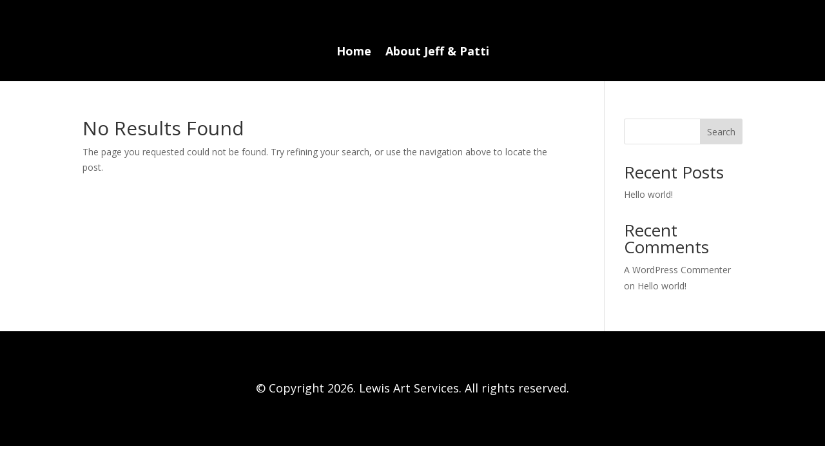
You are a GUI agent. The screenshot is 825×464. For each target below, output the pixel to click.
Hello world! (648, 194)
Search (721, 132)
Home (353, 52)
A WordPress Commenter (677, 270)
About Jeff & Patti (437, 52)
